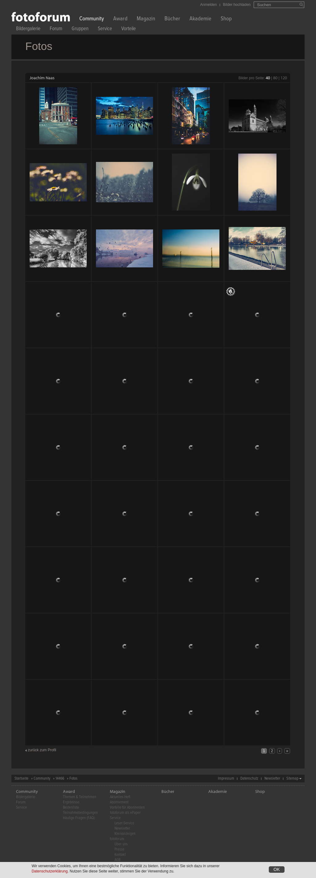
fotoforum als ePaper (125, 812)
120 (284, 77)
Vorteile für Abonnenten (127, 807)
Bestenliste (71, 807)
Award (120, 19)
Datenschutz (249, 778)
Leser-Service (124, 823)
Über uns (121, 844)
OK (276, 869)
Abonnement (119, 802)
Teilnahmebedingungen (80, 812)
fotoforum (117, 839)
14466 (60, 778)
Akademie (200, 19)
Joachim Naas (42, 77)
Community (91, 19)
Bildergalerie (28, 29)
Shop (226, 19)
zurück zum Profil (42, 750)
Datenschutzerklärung (49, 871)
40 (268, 77)
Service (105, 29)
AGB (117, 860)
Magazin (146, 19)
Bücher (172, 19)
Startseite (21, 778)
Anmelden (208, 4)
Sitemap (292, 778)
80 (275, 77)
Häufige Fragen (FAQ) (79, 818)
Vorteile (128, 29)
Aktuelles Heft (120, 797)
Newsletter (272, 778)
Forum (56, 29)
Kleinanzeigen (124, 833)
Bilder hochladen (237, 4)
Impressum (226, 778)
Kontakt (120, 854)
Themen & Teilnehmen (79, 797)
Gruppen (80, 29)
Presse (119, 849)
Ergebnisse (71, 802)
